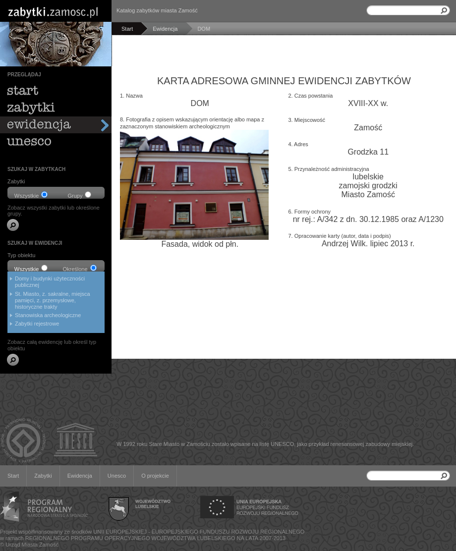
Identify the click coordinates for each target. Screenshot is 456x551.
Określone (79, 268)
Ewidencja (79, 476)
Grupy (80, 195)
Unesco (117, 476)
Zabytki (43, 476)
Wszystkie (31, 195)
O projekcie (155, 476)
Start (13, 476)
